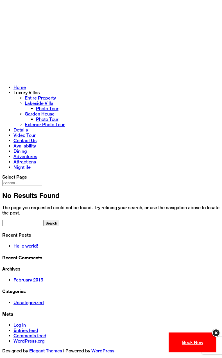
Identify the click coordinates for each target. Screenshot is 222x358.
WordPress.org (28, 341)
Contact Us (25, 140)
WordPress (102, 351)
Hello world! (25, 246)
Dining (20, 151)
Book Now (192, 342)
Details (20, 130)
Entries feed (25, 330)
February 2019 (28, 280)
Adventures (25, 156)
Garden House (40, 114)
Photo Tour (47, 108)
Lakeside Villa (39, 103)
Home (19, 87)
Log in (19, 325)
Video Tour (24, 135)
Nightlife (22, 167)
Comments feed (29, 335)
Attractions (24, 162)
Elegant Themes (45, 351)
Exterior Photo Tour (45, 124)
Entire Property (40, 98)
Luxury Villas (26, 92)
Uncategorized (28, 302)
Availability (24, 146)
